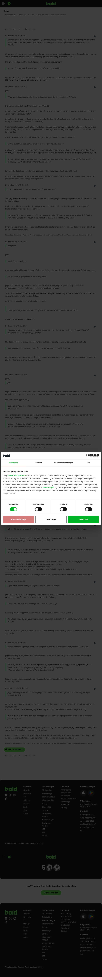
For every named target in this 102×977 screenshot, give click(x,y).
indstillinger (48, 487)
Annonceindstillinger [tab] (63, 463)
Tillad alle (83, 519)
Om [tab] (88, 463)
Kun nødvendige (18, 519)
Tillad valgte (51, 519)
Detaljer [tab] (38, 463)
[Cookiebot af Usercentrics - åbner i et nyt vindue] (88, 455)
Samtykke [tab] (13, 463)
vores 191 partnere (17, 475)
